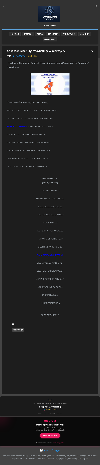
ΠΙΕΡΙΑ (40, 34)
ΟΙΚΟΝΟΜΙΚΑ (50, 39)
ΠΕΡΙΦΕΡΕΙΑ (53, 34)
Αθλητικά (18, 329)
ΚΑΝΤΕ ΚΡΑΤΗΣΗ (50, 435)
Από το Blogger (50, 450)
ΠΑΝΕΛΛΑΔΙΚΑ (69, 34)
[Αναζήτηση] (96, 6)
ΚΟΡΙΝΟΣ (15, 34)
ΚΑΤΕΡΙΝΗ (28, 34)
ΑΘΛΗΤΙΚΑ (84, 34)
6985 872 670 (50, 410)
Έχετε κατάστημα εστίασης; (50, 442)
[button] (91, 51)
